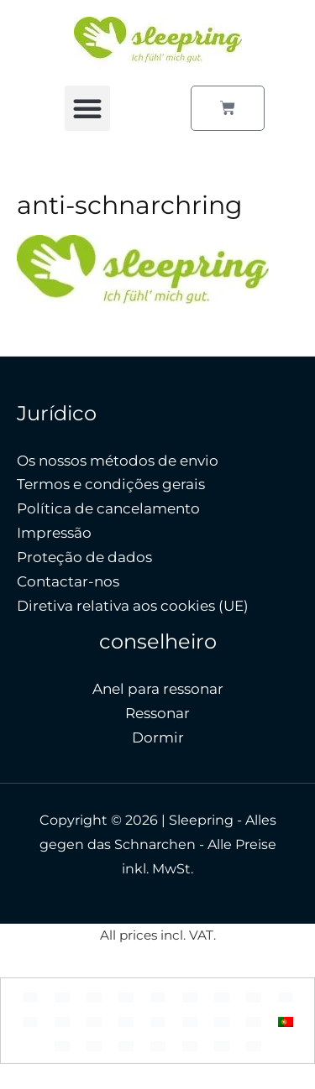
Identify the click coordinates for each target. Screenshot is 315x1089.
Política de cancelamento (108, 508)
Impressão (54, 532)
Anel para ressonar (157, 688)
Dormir (158, 737)
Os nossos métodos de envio (117, 460)
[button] (87, 108)
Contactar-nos (68, 581)
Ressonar (157, 713)
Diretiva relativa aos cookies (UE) (133, 605)
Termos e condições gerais (111, 484)
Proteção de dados (84, 557)
